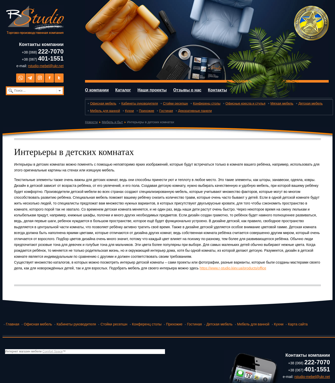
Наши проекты (152, 90)
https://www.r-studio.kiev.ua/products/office (233, 268)
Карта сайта (298, 324)
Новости (91, 122)
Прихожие (146, 111)
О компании (97, 90)
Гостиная (166, 111)
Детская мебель (310, 103)
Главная (12, 324)
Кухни (129, 111)
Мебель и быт (112, 122)
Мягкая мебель (281, 103)
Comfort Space (52, 351)
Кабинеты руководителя (139, 103)
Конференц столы (206, 103)
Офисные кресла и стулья (245, 103)
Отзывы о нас (187, 90)
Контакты (217, 90)
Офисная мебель (103, 103)
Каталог (123, 90)
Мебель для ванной (105, 111)
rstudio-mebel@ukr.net (46, 66)
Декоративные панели (195, 111)
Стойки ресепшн (175, 103)
